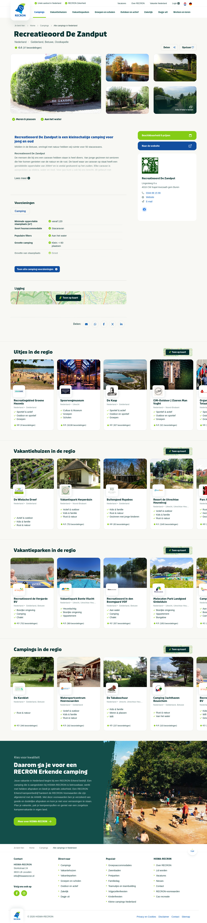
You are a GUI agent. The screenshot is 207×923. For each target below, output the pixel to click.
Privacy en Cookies (146, 917)
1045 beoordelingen (168, 524)
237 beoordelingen (122, 726)
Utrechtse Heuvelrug (183, 506)
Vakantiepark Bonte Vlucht (77, 598)
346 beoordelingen (29, 726)
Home (32, 26)
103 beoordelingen (168, 726)
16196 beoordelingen (76, 425)
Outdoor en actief (129, 12)
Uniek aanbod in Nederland (48, 3)
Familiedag (113, 881)
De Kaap (112, 400)
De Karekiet (21, 698)
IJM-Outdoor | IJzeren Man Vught (170, 402)
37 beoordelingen (32, 47)
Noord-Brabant (172, 407)
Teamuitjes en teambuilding (122, 886)
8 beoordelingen (28, 425)
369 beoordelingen (75, 623)
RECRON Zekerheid (75, 3)
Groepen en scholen (105, 12)
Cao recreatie (163, 896)
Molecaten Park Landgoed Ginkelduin (169, 600)
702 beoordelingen (29, 623)
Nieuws (159, 881)
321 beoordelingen (168, 425)
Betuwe (41, 605)
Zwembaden (114, 870)
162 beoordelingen (75, 726)
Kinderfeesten (115, 896)
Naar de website (167, 145)
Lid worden (161, 870)
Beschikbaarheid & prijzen (167, 135)
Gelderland (31, 407)
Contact (160, 886)
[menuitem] (39, 12)
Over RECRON (138, 3)
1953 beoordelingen (168, 623)
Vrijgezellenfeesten (117, 891)
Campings (39, 12)
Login (176, 3)
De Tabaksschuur (117, 698)
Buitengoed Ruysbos (120, 499)
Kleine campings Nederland (122, 901)
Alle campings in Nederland (65, 26)
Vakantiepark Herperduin (76, 499)
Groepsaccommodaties (120, 865)
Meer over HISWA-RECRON (34, 821)
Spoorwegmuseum (72, 400)
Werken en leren (181, 12)
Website (150, 197)
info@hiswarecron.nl (24, 876)
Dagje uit (163, 12)
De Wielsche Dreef (25, 499)
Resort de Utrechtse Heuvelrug (166, 501)
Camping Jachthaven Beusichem (166, 699)
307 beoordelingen (122, 425)
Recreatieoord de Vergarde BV (31, 600)
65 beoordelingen (121, 524)
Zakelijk (148, 12)
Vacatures (122, 3)
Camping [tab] (20, 211)
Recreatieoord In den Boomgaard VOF (120, 600)
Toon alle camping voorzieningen (37, 269)
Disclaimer (163, 917)
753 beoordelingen (75, 524)
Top (192, 850)
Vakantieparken (80, 12)
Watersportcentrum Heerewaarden (72, 699)
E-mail (149, 201)
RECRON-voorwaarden (168, 891)
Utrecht (76, 404)
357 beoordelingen (122, 623)
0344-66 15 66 (153, 193)
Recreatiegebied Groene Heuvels (29, 402)
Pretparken (113, 875)
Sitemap (186, 917)
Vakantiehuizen (58, 12)
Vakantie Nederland (158, 3)
